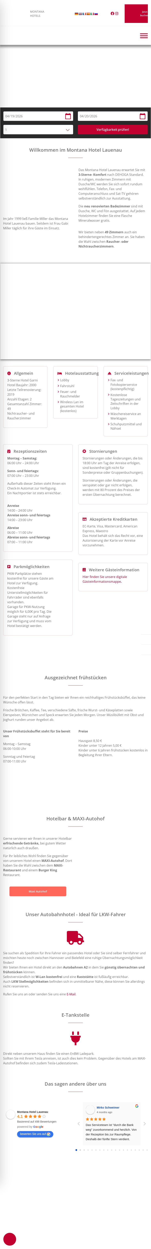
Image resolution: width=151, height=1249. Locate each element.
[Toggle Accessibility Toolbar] (10, 1239)
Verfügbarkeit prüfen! (113, 129)
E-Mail (71, 994)
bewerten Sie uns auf (35, 1134)
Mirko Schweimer (108, 1107)
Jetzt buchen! (136, 13)
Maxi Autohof (38, 891)
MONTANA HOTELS (16, 13)
